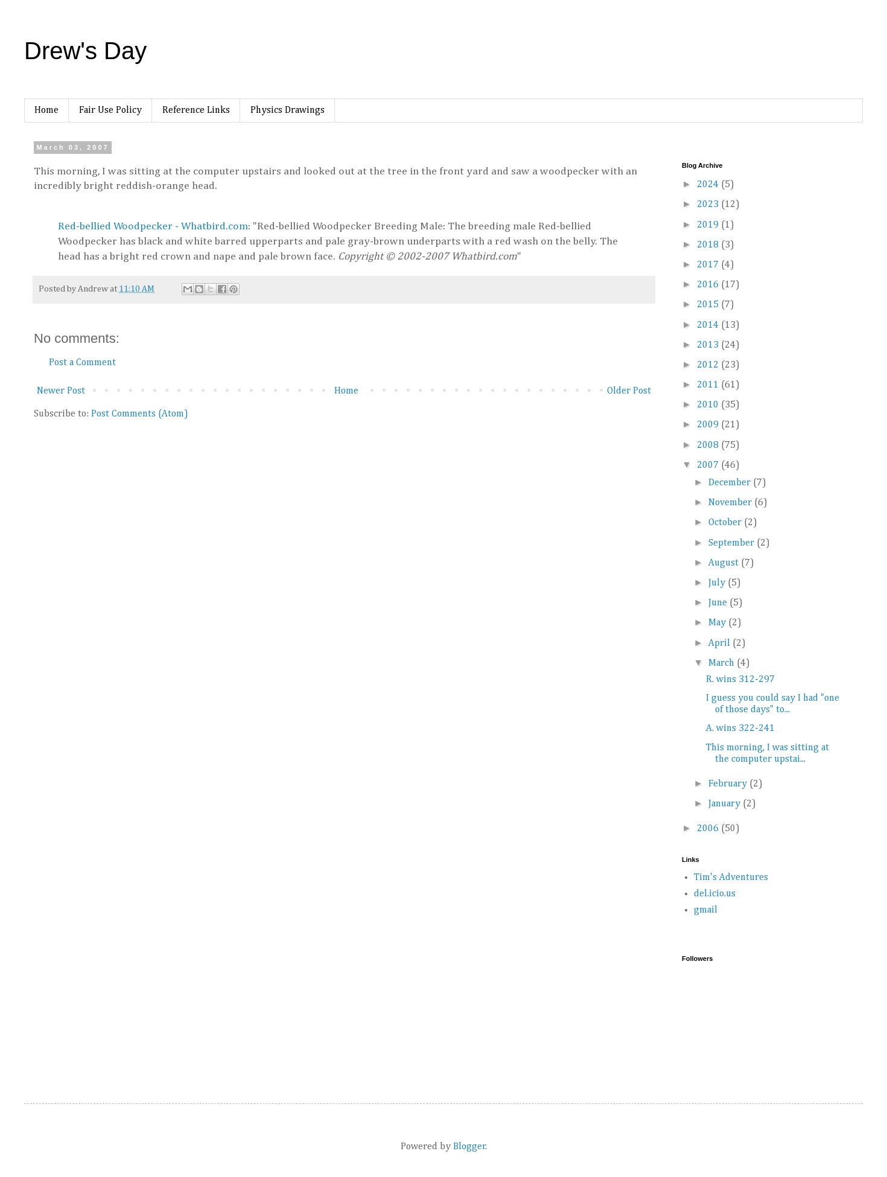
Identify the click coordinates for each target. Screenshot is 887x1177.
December (730, 483)
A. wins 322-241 (740, 728)
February (728, 784)
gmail (705, 910)
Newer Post (61, 391)
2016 (709, 285)
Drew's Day (85, 50)
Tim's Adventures (731, 877)
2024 (709, 185)
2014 (709, 325)
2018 (709, 245)
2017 (709, 265)
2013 (709, 345)
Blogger (469, 1147)
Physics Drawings (287, 110)
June (719, 603)
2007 (709, 465)
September (732, 543)
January (725, 804)
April (720, 643)
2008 (709, 445)
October (726, 523)
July (718, 583)
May (718, 623)
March (722, 663)
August (724, 563)
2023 (709, 204)
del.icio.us (715, 894)
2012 (709, 365)
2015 (709, 305)
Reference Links (196, 110)
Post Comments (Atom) (139, 414)
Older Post (629, 391)
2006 (709, 829)
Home (46, 110)
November (731, 503)
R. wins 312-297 (740, 679)
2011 (709, 385)
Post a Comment (82, 363)
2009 (709, 425)
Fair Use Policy (110, 110)
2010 (709, 405)
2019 (709, 225)
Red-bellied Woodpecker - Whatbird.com (153, 226)
